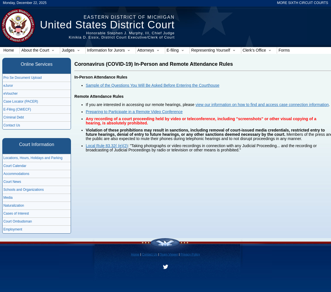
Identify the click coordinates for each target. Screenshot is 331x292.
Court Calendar (14, 166)
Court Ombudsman (17, 221)
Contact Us (11, 125)
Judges (70, 50)
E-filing (175, 50)
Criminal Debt (13, 117)
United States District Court (107, 25)
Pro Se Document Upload (22, 78)
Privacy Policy (190, 254)
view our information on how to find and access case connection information (262, 104)
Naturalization (13, 206)
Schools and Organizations (23, 190)
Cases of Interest (16, 213)
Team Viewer (169, 254)
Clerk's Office (257, 50)
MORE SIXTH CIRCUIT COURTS (302, 3)
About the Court (37, 50)
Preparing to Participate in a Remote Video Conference (134, 111)
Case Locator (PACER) (20, 101)
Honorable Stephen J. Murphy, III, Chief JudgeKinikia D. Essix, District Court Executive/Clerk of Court (122, 35)
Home (8, 50)
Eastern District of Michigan (129, 17)
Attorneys (148, 50)
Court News (12, 182)
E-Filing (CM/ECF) (17, 109)
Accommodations (16, 174)
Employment (12, 229)
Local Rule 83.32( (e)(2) (107, 145)
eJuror (8, 86)
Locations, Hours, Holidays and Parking (32, 158)
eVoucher (10, 94)
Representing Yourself (213, 50)
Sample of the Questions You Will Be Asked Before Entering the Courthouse (152, 85)
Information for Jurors (108, 50)
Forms (284, 50)
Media (7, 198)
